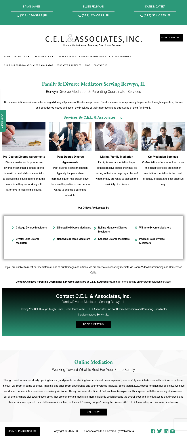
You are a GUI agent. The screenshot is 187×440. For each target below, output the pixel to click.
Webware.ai (127, 431)
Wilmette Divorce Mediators (155, 227)
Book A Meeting (93, 324)
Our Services (43, 56)
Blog (87, 65)
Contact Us (100, 65)
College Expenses (120, 56)
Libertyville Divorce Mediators (74, 227)
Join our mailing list (22, 431)
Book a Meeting (171, 38)
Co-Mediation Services (163, 156)
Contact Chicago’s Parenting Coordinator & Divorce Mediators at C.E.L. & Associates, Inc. (67, 281)
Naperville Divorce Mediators (73, 238)
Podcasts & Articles (69, 65)
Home (7, 56)
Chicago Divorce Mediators (31, 227)
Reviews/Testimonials (92, 56)
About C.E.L (20, 56)
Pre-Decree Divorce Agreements (24, 156)
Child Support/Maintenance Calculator (28, 65)
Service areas (67, 56)
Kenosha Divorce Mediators (113, 238)
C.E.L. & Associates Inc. (90, 431)
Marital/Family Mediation (116, 156)
